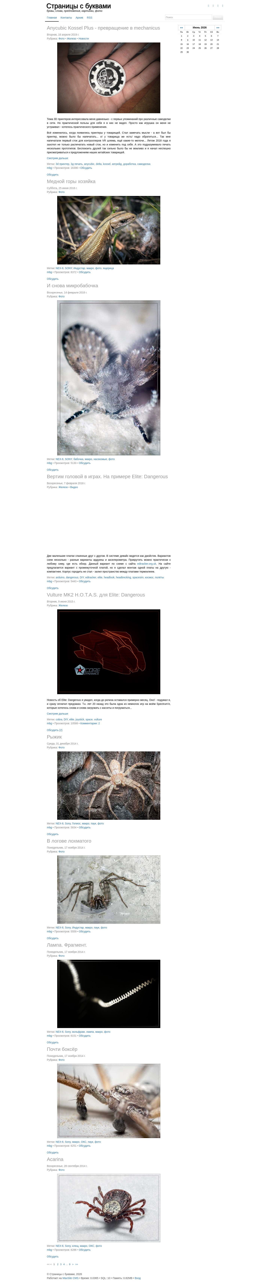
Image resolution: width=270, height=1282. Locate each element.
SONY (68, 268)
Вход (138, 1278)
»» (217, 27)
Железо (71, 38)
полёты (159, 577)
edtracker (90, 577)
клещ (75, 1245)
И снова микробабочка (72, 285)
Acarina (55, 1159)
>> (76, 1264)
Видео (74, 487)
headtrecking (123, 577)
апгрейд (117, 163)
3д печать (76, 163)
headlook (109, 577)
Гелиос (76, 823)
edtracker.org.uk (146, 563)
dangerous (72, 577)
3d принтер (62, 163)
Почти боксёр (62, 1049)
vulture (98, 719)
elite (100, 577)
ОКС (83, 1141)
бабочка (78, 459)
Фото (61, 38)
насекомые (100, 459)
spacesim (137, 577)
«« (181, 27)
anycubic (89, 163)
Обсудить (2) (54, 730)
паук (93, 823)
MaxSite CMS (70, 1278)
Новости (84, 38)
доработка (129, 163)
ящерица (108, 268)
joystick (80, 719)
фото (98, 268)
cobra (59, 719)
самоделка (143, 163)
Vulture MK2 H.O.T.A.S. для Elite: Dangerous (96, 595)
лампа (90, 1031)
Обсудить (86, 167)
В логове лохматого (69, 841)
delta (98, 163)
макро (90, 268)
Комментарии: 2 (90, 723)
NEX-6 (59, 268)
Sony (68, 823)
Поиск (217, 17)
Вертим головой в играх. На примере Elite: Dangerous (107, 476)
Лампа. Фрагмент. (67, 945)
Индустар (79, 268)
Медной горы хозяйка (71, 181)
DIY (82, 577)
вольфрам (78, 1031)
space (89, 719)
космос (149, 577)
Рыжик (54, 737)
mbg (49, 167)
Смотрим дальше (57, 158)
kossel (106, 163)
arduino (60, 577)
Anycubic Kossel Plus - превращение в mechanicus (103, 28)
